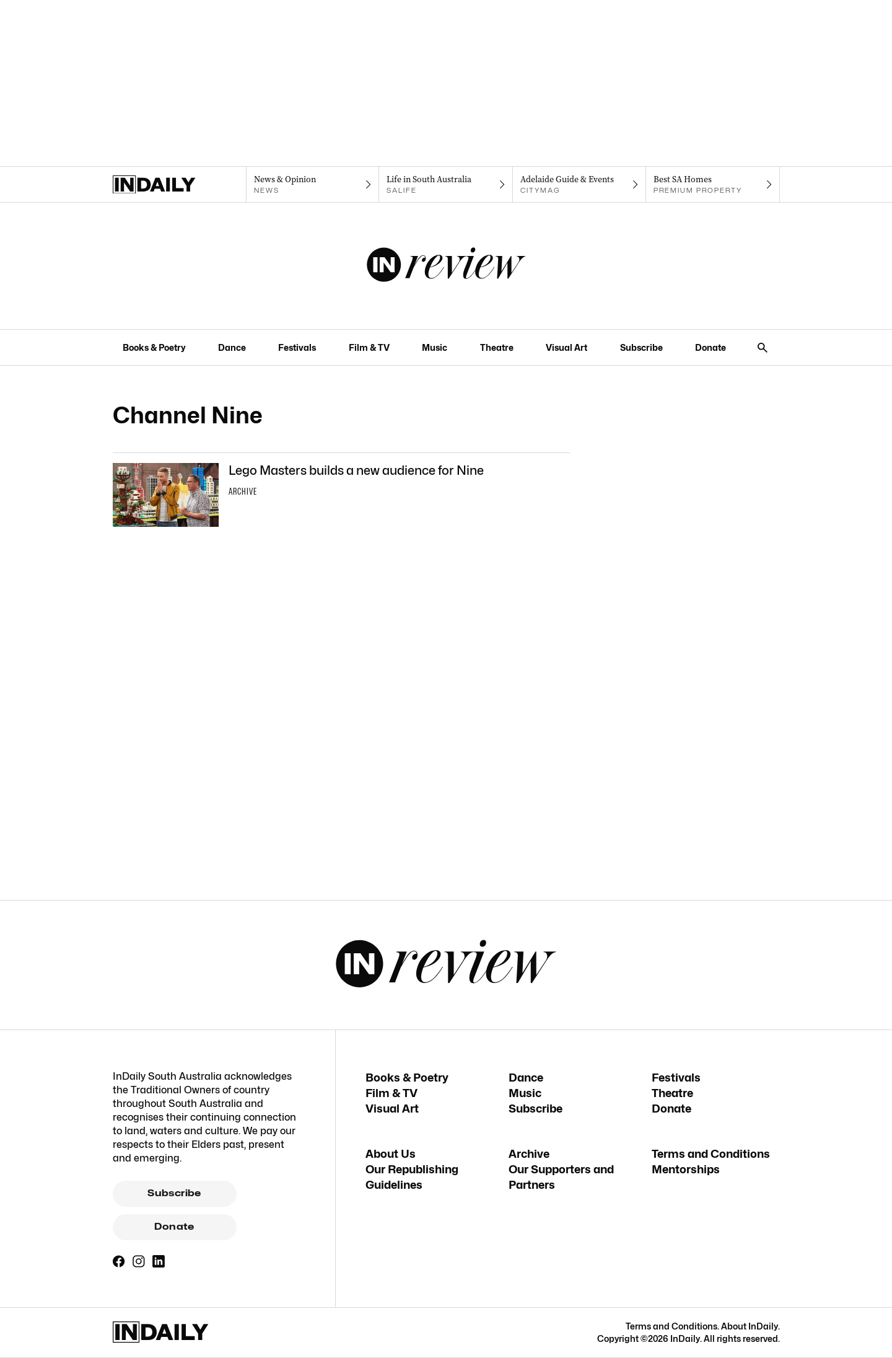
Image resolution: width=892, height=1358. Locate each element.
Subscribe (174, 1193)
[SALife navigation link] (445, 185)
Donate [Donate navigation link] (710, 347)
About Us (390, 1153)
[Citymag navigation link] (579, 185)
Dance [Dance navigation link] (232, 347)
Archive (529, 1153)
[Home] (179, 184)
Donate (174, 1226)
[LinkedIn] (158, 1261)
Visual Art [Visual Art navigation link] (566, 347)
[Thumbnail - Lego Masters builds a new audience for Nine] (341, 495)
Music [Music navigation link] (434, 347)
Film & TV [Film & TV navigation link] (369, 347)
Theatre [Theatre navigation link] (497, 347)
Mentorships (686, 1169)
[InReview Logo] (446, 266)
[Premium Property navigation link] (712, 185)
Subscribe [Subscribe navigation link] (641, 347)
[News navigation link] (312, 185)
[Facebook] (119, 1261)
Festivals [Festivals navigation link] (297, 347)
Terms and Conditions (711, 1153)
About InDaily (749, 1326)
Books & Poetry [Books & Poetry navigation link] (154, 347)
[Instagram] (139, 1261)
